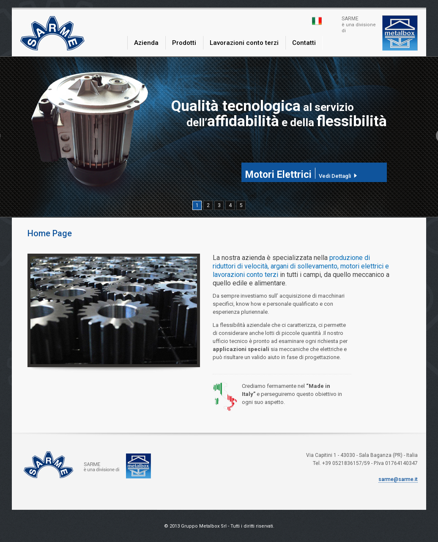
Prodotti (184, 43)
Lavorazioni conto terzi (244, 43)
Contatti (304, 43)
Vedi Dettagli (335, 176)
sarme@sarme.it (398, 479)
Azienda (146, 43)
